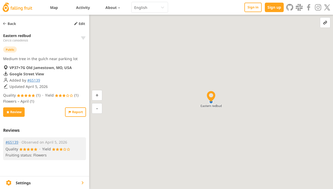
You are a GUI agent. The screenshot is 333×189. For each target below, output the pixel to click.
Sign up (274, 7)
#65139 (33, 80)
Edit (79, 23)
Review (14, 112)
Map (54, 7)
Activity (83, 7)
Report (75, 112)
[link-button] (325, 22)
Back (9, 23)
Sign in (253, 7)
